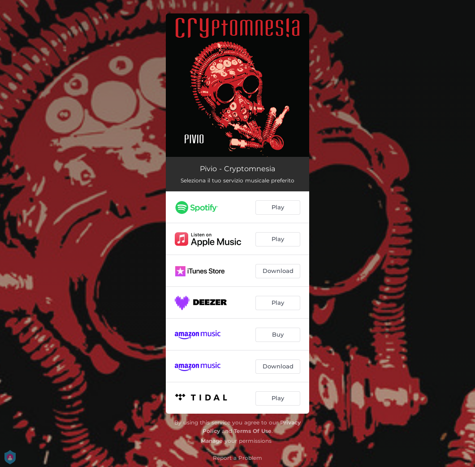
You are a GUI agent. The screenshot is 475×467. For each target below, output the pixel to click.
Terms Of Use (253, 431)
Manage (212, 440)
